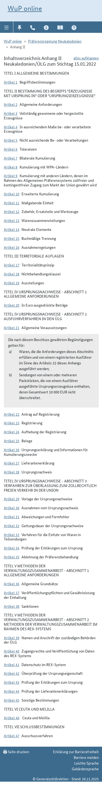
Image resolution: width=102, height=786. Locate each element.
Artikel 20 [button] (11, 305)
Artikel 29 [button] (11, 498)
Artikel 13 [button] (11, 220)
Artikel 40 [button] (11, 651)
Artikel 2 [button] (10, 104)
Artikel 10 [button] (11, 193)
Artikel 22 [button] (11, 414)
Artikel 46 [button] (11, 717)
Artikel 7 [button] (10, 158)
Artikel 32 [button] (11, 525)
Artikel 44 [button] (11, 691)
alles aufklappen (86, 58)
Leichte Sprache (86, 763)
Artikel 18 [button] (11, 273)
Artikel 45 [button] (11, 700)
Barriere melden (86, 757)
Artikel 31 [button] (11, 516)
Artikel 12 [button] (11, 211)
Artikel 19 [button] (11, 282)
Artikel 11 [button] (11, 202)
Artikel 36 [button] (11, 583)
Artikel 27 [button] (11, 463)
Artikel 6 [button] (10, 149)
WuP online (25, 8)
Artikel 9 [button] (10, 175)
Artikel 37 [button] (11, 592)
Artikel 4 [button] (10, 126)
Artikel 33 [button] (11, 534)
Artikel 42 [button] (11, 673)
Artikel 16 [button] (11, 247)
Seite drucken (16, 751)
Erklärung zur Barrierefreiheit (76, 751)
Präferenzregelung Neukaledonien (54, 41)
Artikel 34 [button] (11, 547)
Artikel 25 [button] (11, 440)
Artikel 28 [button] (11, 472)
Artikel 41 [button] (11, 664)
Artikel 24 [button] (11, 431)
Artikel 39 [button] (11, 637)
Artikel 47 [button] (11, 735)
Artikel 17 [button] (11, 265)
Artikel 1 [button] (10, 82)
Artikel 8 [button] (10, 167)
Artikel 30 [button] (11, 507)
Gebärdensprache (85, 768)
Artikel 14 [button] (11, 229)
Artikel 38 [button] (11, 606)
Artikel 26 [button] (11, 449)
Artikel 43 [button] (11, 682)
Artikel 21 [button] (11, 327)
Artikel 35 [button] (11, 556)
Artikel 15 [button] (11, 238)
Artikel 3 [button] (10, 113)
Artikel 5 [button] (10, 140)
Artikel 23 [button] (11, 422)
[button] (6, 27)
